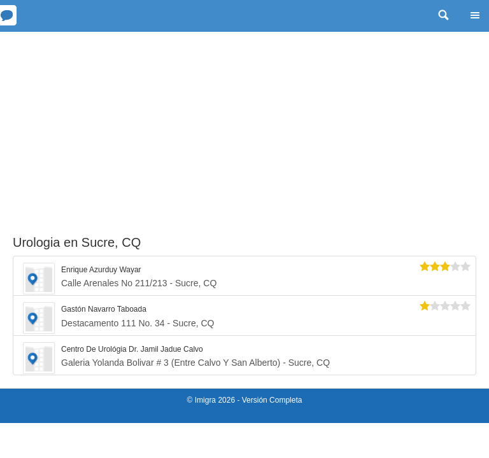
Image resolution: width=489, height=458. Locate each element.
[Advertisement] (244, 127)
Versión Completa (272, 400)
